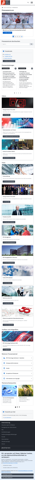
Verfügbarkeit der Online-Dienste (9, 427)
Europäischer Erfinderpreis (12, 373)
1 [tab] (14, 92)
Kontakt (3, 436)
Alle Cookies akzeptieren (7, 477)
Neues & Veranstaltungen (8, 7)
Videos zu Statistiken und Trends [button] (12, 136)
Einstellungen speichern (7, 474)
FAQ (2, 429)
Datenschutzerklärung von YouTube (10, 463)
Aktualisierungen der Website (8, 425)
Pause (22, 37)
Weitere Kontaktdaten (9, 61)
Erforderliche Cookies (7, 465)
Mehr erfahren (8, 32)
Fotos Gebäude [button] (8, 283)
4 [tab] (20, 92)
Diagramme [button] (7, 349)
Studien (8, 368)
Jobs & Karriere (6, 448)
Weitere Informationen (6, 471)
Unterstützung (6, 422)
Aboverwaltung (5, 439)
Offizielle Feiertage (6, 441)
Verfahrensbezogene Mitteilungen (9, 434)
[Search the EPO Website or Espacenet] (28, 2)
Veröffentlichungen (6, 432)
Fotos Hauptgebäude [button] (9, 262)
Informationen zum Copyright (13, 378)
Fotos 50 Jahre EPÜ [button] (9, 324)
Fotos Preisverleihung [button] (9, 181)
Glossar (3, 444)
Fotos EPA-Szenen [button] (8, 303)
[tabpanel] (17, 25)
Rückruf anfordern (8, 58)
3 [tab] (18, 92)
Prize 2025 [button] (7, 114)
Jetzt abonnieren (7, 417)
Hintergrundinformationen (12, 363)
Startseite (2, 7)
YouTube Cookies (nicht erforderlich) (10, 467)
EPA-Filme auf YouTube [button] (9, 157)
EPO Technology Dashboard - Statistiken (15, 358)
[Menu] (31, 2)
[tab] (13, 37)
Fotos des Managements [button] (10, 242)
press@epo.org (7, 54)
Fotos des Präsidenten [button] (9, 222)
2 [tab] (16, 92)
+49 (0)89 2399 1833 (8, 56)
